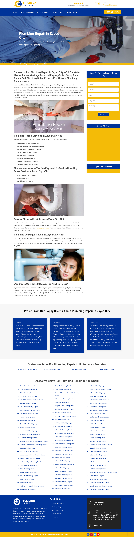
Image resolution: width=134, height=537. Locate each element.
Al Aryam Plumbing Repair (98, 465)
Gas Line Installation (59, 510)
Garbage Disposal (58, 507)
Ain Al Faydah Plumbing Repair (99, 482)
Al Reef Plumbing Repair (62, 457)
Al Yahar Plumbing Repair (63, 419)
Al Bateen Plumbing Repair (98, 455)
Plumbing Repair (71, 12)
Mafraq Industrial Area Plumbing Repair (32, 455)
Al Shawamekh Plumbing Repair (65, 433)
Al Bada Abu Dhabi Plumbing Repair (101, 462)
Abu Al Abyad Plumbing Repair (99, 489)
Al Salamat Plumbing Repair (63, 454)
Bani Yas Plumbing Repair (63, 412)
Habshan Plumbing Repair (28, 489)
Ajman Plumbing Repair (53, 369)
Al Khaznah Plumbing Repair (98, 407)
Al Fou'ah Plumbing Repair (98, 431)
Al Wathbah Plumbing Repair (64, 423)
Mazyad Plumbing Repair (28, 448)
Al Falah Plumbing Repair (97, 438)
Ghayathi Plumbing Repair (63, 386)
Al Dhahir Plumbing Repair (98, 441)
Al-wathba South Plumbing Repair (65, 416)
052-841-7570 (113, 12)
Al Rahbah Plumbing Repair (63, 461)
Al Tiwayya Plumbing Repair (63, 426)
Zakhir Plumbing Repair (27, 393)
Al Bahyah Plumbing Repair (98, 458)
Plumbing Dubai (62, 534)
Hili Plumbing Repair (26, 482)
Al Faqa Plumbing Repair (97, 434)
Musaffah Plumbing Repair (28, 438)
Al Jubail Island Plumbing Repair (99, 417)
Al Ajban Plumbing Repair (98, 469)
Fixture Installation (27, 12)
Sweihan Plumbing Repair (28, 403)
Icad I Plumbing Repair (27, 479)
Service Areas (56, 514)
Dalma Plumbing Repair (62, 402)
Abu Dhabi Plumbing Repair (28, 369)
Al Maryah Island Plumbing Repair (100, 389)
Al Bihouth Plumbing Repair (98, 451)
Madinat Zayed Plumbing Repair (30, 458)
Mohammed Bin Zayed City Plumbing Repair (34, 441)
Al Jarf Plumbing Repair (97, 420)
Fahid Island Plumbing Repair (64, 399)
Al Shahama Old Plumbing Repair (65, 444)
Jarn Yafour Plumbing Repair (29, 476)
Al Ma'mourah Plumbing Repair (99, 400)
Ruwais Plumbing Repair (27, 417)
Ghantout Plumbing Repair (63, 389)
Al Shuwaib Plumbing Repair (63, 430)
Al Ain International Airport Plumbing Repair (103, 472)
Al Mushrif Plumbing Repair (63, 482)
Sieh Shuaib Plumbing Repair (29, 407)
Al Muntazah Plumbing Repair (64, 485)
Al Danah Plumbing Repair (98, 448)
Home (15, 12)
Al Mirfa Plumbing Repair (62, 488)
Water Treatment (43, 12)
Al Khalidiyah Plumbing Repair (99, 410)
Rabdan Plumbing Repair (28, 420)
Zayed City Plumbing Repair (29, 389)
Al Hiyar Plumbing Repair (97, 424)
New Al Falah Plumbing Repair (29, 431)
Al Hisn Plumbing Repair (97, 427)
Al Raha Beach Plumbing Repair (65, 464)
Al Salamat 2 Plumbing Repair (64, 450)
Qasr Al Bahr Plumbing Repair (29, 424)
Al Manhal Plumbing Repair (98, 396)
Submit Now (103, 114)
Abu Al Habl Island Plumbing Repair (101, 486)
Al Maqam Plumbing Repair (98, 393)
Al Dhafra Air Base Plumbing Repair (101, 444)
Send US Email (97, 526)
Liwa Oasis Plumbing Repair (29, 465)
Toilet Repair (57, 12)
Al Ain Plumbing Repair (97, 476)
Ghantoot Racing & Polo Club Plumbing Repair (67, 394)
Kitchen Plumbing (58, 503)
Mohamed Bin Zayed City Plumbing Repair (33, 444)
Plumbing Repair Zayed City (38, 64)
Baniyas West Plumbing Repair (64, 406)
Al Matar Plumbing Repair (98, 386)
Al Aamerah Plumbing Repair (99, 479)
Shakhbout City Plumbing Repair (30, 410)
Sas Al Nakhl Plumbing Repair (29, 413)
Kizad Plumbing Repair (27, 469)
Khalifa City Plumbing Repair (29, 472)
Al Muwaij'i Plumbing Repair (63, 478)
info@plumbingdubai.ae (110, 5)
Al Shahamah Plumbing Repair (64, 440)
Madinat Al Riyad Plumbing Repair (30, 462)
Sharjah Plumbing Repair (106, 369)
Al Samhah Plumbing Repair (63, 447)
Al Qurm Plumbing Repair (63, 468)
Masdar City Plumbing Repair (29, 451)
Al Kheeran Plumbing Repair (98, 403)
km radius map (103, 144)
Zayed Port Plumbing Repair (29, 386)
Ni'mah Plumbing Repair (27, 427)
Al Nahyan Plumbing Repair (63, 471)
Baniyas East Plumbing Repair (64, 409)
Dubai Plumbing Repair (79, 369)
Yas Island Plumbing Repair (28, 396)
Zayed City (23, 64)
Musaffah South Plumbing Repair (30, 434)
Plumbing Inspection (43, 228)
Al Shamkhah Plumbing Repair (64, 437)
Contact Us (55, 517)
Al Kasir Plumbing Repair (97, 413)
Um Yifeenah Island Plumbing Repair (31, 400)
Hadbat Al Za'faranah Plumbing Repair (32, 486)
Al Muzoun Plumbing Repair (63, 475)
